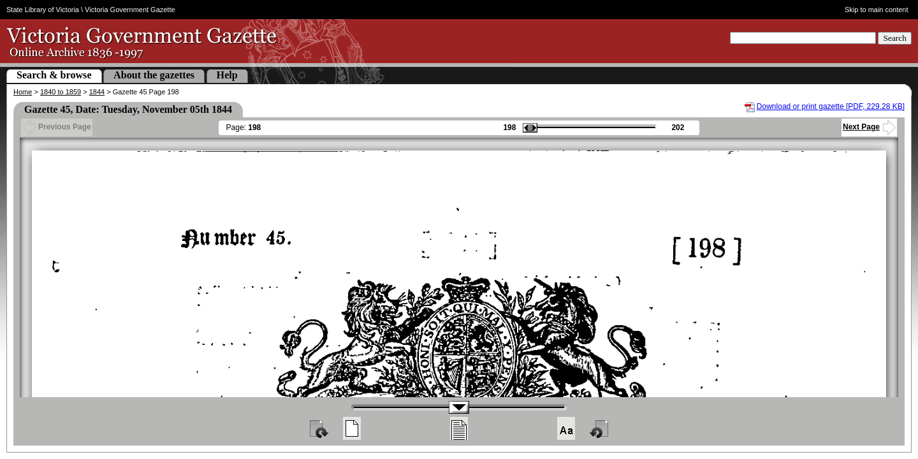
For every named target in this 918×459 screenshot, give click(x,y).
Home (22, 92)
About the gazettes (153, 74)
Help (227, 74)
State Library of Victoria (42, 9)
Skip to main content (876, 9)
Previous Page (56, 126)
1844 (97, 92)
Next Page (869, 126)
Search (895, 38)
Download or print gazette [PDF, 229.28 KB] (831, 106)
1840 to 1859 (60, 92)
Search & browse (54, 74)
